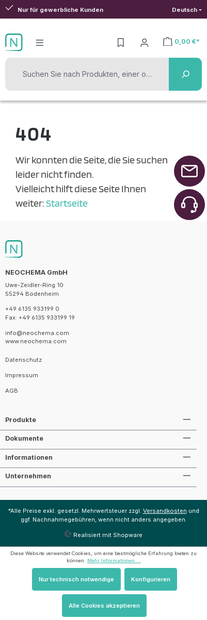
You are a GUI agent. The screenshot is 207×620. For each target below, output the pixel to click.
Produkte (20, 420)
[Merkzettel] (121, 42)
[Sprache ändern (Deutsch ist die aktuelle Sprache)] (187, 10)
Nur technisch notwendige (76, 579)
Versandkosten (165, 510)
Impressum (21, 375)
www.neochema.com (36, 341)
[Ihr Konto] (144, 42)
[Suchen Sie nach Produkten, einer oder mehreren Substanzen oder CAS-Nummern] (89, 74)
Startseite (67, 203)
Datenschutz (23, 359)
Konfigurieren (150, 579)
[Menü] (39, 42)
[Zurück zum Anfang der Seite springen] (189, 171)
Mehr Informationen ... (114, 560)
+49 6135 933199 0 (32, 308)
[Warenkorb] (181, 41)
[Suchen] (185, 74)
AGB (11, 390)
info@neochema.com (37, 333)
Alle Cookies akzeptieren (104, 605)
